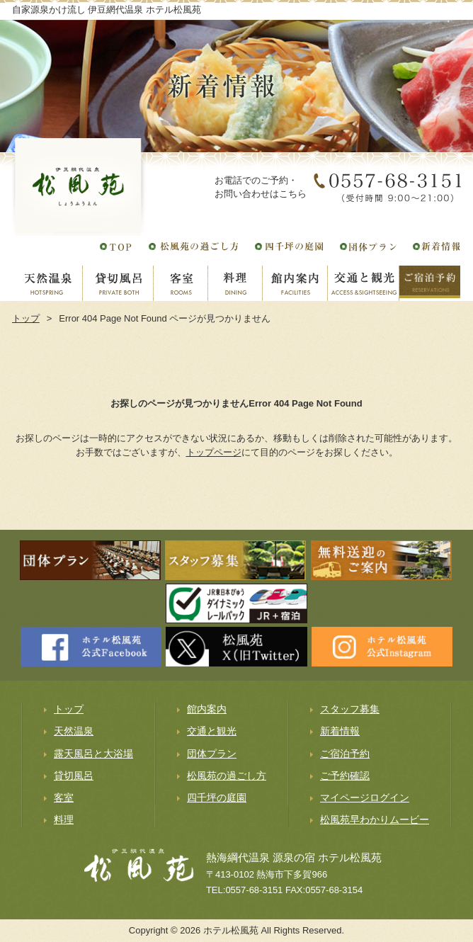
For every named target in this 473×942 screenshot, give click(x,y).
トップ (26, 318)
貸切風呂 (73, 775)
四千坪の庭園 (216, 797)
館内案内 (207, 709)
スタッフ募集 (350, 709)
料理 (64, 819)
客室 (64, 797)
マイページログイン (364, 797)
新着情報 (340, 731)
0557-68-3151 (254, 890)
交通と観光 (211, 731)
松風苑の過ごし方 (226, 775)
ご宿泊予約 (345, 753)
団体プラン (211, 753)
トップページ (213, 452)
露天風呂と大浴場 (93, 753)
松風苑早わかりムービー (374, 819)
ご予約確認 (345, 775)
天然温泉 (73, 731)
